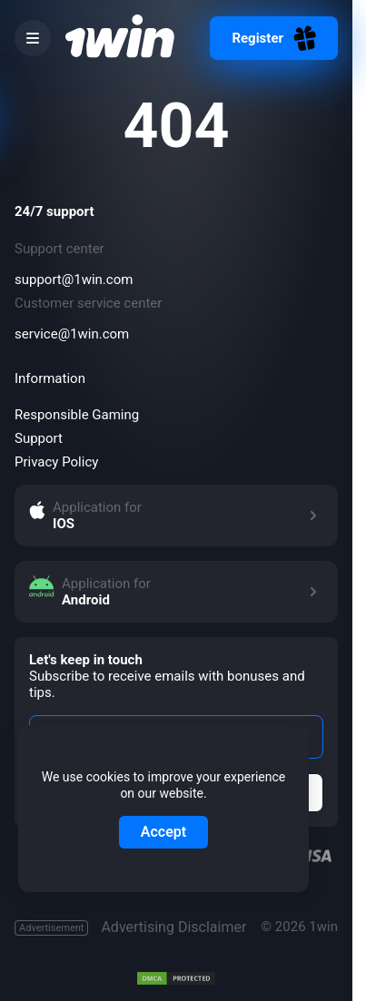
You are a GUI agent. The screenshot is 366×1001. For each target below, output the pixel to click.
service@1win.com (72, 334)
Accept (163, 831)
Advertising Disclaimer (130, 928)
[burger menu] (33, 38)
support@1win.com (74, 279)
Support (39, 438)
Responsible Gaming (77, 415)
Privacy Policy (56, 462)
